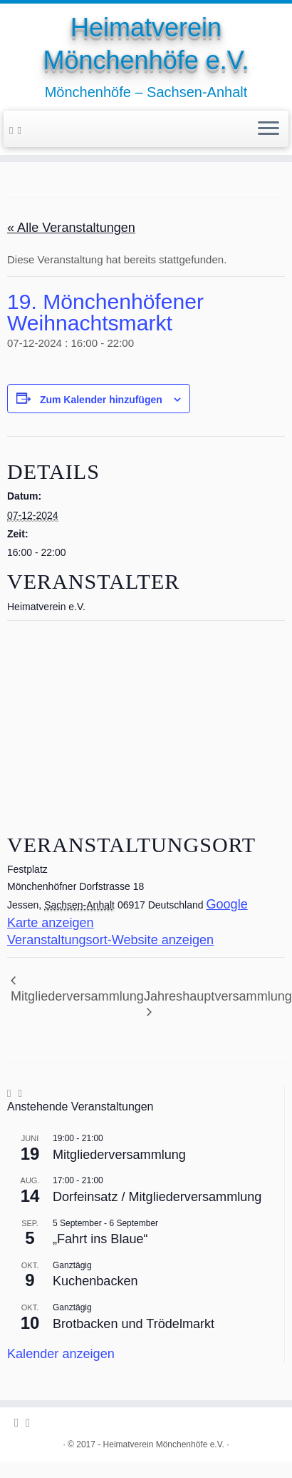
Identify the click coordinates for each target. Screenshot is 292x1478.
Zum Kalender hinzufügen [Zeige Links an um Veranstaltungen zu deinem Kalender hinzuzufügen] (101, 399)
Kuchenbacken (95, 1281)
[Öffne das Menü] (268, 129)
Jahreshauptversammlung (218, 996)
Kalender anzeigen (61, 1354)
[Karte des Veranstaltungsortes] (146, 723)
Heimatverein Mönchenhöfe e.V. (146, 44)
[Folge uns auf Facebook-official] (13, 130)
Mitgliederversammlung (77, 996)
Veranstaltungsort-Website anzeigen (110, 940)
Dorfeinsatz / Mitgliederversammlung (157, 1197)
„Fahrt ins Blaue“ (100, 1239)
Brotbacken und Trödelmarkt (133, 1324)
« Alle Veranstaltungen (71, 228)
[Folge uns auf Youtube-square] (22, 130)
